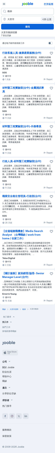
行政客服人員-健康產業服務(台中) (21, 52)
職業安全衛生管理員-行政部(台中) (21, 196)
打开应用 (48, 4)
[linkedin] (26, 416)
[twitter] (19, 416)
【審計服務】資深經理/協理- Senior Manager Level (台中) (23, 275)
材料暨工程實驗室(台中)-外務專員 (21, 126)
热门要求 (9, 316)
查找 (27, 26)
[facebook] (5, 416)
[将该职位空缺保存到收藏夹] (51, 53)
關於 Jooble (8, 367)
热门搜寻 (6, 405)
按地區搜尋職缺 (9, 331)
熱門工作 (6, 327)
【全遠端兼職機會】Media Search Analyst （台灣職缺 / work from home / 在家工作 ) (22, 235)
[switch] (50, 43)
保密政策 (6, 436)
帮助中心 (6, 376)
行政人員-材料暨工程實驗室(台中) (21, 161)
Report (48, 79)
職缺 (4, 381)
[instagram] (12, 416)
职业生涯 (6, 371)
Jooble (20, 446)
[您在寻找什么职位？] (27, 11)
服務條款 (6, 429)
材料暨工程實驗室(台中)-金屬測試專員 (23, 89)
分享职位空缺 (9, 393)
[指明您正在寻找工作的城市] (27, 19)
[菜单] (4, 4)
